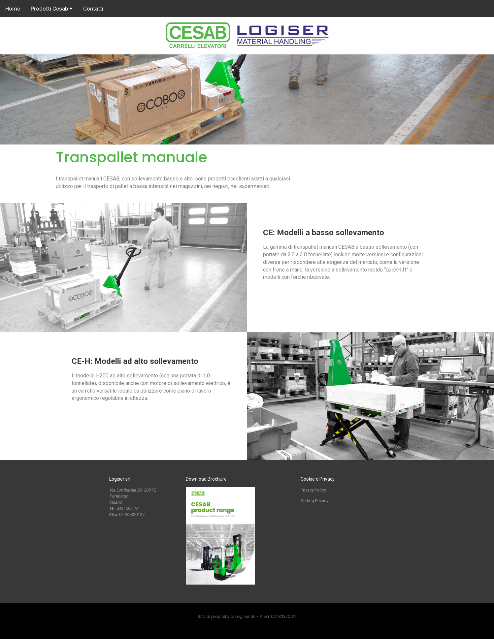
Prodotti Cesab (52, 8)
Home (12, 8)
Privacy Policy (313, 490)
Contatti (93, 8)
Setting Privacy (314, 500)
